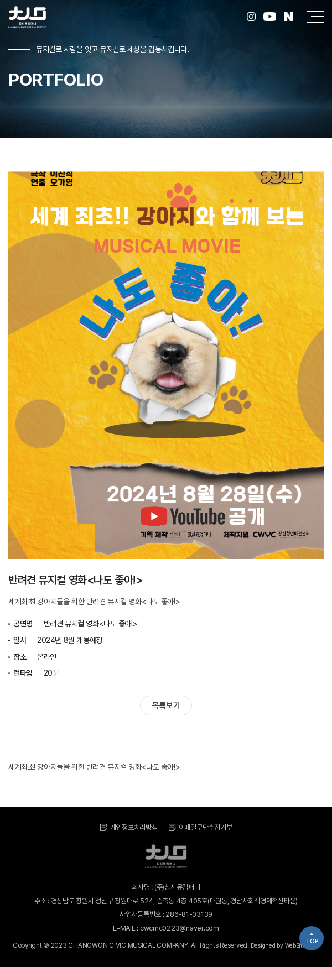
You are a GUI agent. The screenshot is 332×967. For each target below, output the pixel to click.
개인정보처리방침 (134, 827)
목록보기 (166, 705)
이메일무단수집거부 (205, 827)
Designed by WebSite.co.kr (285, 945)
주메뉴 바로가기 (0, 0)
